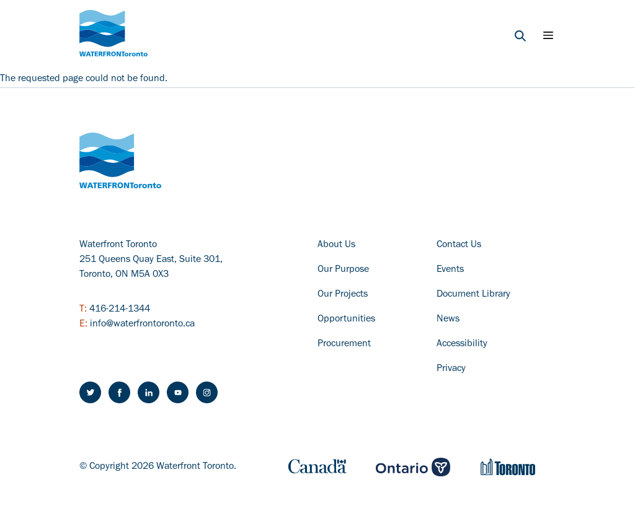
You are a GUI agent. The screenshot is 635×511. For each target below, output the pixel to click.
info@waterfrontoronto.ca (142, 325)
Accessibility (462, 344)
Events (450, 270)
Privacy (451, 369)
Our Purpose (343, 270)
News (448, 320)
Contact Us (459, 245)
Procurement (344, 344)
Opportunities (346, 320)
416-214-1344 (119, 310)
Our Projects (343, 295)
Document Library (473, 295)
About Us (336, 245)
